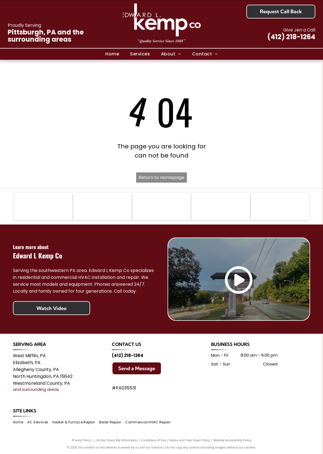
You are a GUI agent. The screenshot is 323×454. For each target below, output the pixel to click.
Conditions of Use (153, 440)
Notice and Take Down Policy (189, 440)
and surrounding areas (36, 389)
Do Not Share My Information (117, 440)
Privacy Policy (81, 440)
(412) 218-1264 (291, 36)
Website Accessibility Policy (232, 440)
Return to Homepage (161, 177)
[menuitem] (112, 54)
